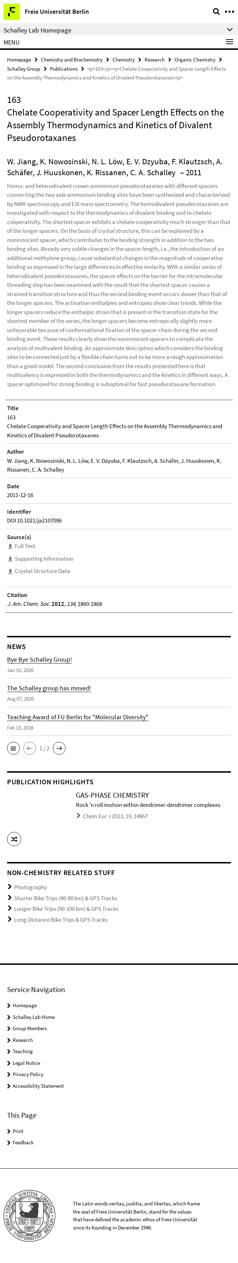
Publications (64, 68)
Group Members (30, 1028)
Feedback (23, 1142)
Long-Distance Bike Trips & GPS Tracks (61, 919)
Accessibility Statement (38, 1085)
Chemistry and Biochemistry (72, 59)
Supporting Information (44, 558)
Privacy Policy (28, 1074)
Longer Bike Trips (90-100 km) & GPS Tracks (66, 909)
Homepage (19, 59)
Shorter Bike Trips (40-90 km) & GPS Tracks (65, 898)
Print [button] (18, 1131)
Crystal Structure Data (42, 571)
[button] (13, 748)
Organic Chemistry (195, 59)
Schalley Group (23, 68)
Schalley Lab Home (34, 1017)
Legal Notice (26, 1063)
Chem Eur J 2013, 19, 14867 (115, 816)
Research (155, 59)
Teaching (23, 1051)
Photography (30, 887)
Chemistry (123, 59)
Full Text (25, 546)
